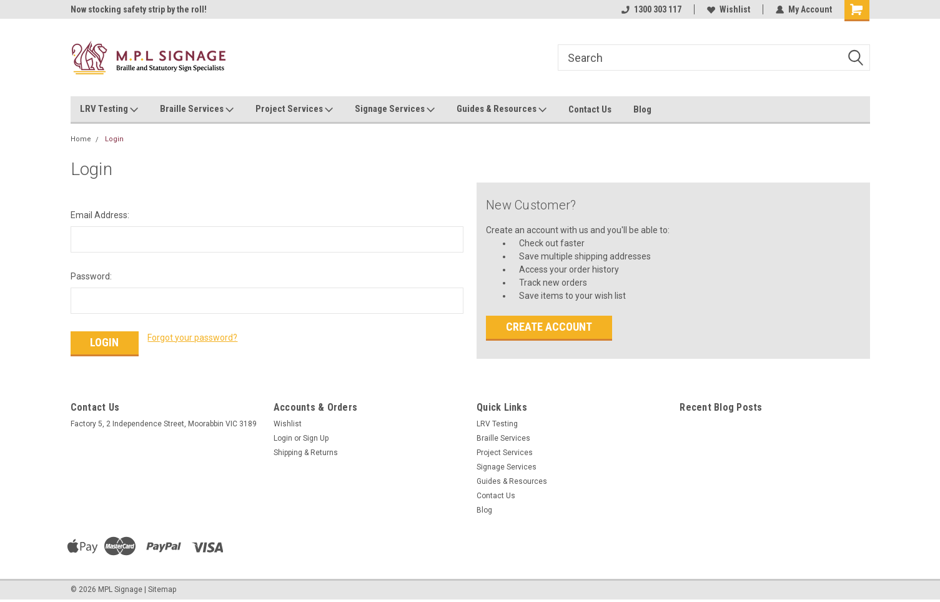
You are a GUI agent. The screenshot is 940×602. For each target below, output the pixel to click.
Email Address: (100, 215)
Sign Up (316, 438)
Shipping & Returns (306, 452)
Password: (91, 276)
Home (81, 139)
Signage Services (395, 109)
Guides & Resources (502, 109)
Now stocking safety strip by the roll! (139, 9)
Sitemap (162, 589)
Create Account (549, 326)
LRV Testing (109, 109)
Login (114, 139)
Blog (642, 109)
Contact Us (589, 109)
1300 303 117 (651, 9)
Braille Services (197, 109)
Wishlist (728, 9)
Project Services (294, 109)
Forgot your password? (192, 338)
